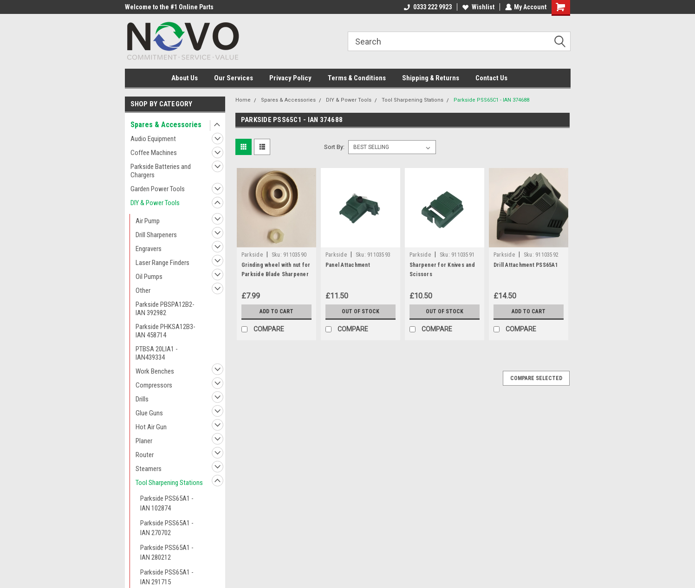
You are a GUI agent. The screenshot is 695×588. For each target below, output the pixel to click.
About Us (184, 78)
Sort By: (334, 146)
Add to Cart (276, 311)
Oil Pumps (149, 276)
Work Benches (155, 371)
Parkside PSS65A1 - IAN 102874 (167, 503)
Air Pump (148, 221)
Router (145, 455)
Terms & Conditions (357, 78)
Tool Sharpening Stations (169, 482)
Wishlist (478, 7)
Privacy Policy (290, 78)
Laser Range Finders (162, 262)
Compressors (154, 385)
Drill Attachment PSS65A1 (526, 265)
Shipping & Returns (430, 78)
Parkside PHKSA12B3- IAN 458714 (165, 331)
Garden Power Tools (157, 189)
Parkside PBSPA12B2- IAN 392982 (165, 308)
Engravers (149, 249)
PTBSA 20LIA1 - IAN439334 (157, 353)
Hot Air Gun (151, 427)
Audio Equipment (153, 139)
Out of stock (360, 311)
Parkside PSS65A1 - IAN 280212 (167, 552)
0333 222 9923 (427, 7)
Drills (142, 399)
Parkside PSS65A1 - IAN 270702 (167, 528)
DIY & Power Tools (155, 203)
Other (143, 290)
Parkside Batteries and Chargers (160, 170)
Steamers (149, 469)
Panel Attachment (347, 265)
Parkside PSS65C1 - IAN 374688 (491, 100)
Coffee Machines (153, 153)
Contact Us (491, 78)
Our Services (233, 78)
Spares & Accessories (165, 124)
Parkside (252, 255)
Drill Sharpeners (156, 235)
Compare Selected (536, 378)
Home (243, 100)
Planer (144, 441)
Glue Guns (149, 413)
